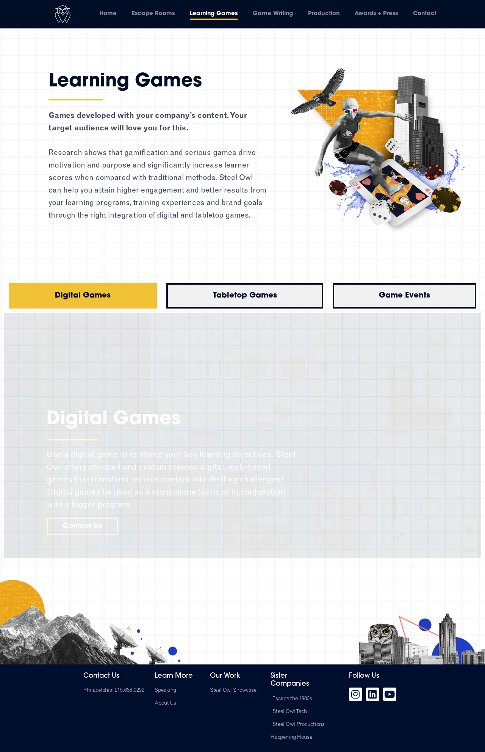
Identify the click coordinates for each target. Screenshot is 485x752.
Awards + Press (376, 14)
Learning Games (214, 14)
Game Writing (273, 14)
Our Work (225, 676)
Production (324, 14)
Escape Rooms (153, 14)
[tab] (83, 295)
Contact (424, 14)
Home (108, 14)
